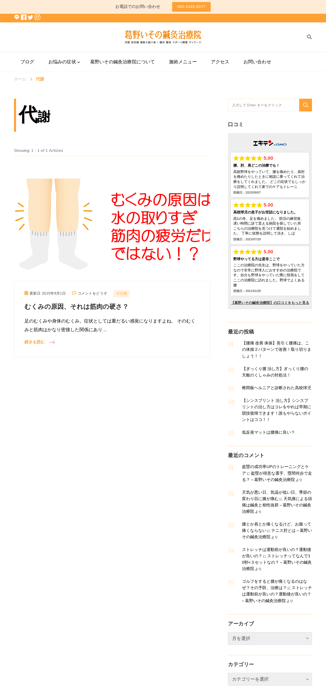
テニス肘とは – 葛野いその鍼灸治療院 (281, 493)
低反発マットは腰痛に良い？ (263, 410)
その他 (121, 293)
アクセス (220, 62)
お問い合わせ (257, 62)
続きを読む (34, 342)
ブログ (27, 62)
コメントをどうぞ (92, 293)
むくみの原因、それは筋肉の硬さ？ (76, 307)
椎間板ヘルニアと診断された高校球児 (270, 376)
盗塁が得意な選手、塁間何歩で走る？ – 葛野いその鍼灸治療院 (276, 449)
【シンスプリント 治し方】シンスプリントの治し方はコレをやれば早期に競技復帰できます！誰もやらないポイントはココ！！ (275, 393)
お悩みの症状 (62, 62)
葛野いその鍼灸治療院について (122, 62)
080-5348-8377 (191, 6)
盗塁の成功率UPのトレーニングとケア (270, 444)
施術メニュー (183, 62)
